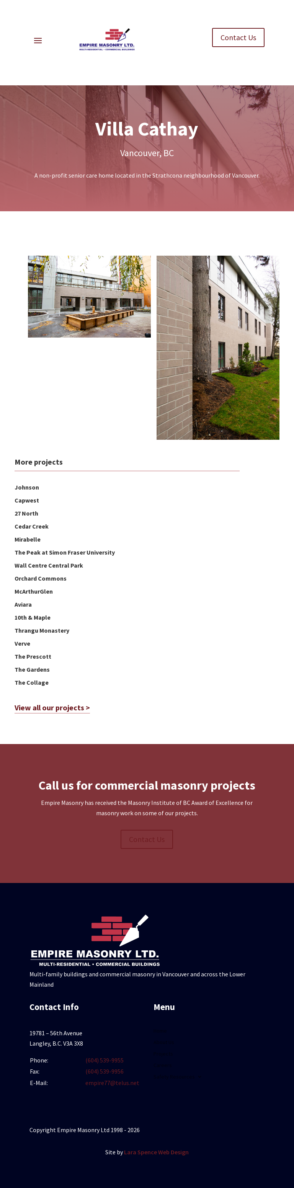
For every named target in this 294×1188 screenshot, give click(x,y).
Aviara (23, 604)
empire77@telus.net (112, 1083)
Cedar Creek (32, 526)
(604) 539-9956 (104, 1071)
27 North (26, 513)
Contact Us (238, 37)
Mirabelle (28, 539)
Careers (163, 1065)
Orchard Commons (41, 578)
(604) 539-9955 (104, 1060)
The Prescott (33, 656)
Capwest (27, 500)
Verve (22, 643)
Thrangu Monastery (42, 630)
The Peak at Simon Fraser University (65, 552)
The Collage (32, 682)
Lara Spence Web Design (156, 1152)
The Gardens (32, 669)
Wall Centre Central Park (49, 565)
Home (160, 1031)
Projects (163, 1054)
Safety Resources (174, 1077)
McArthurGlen (34, 591)
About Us (164, 1043)
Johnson (27, 487)
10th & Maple (33, 617)
